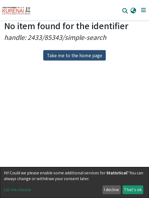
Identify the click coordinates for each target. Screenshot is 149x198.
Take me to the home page (74, 55)
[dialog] (74, 182)
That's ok (133, 189)
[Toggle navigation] (143, 10)
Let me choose (17, 189)
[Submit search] (125, 10)
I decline (111, 189)
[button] (133, 10)
